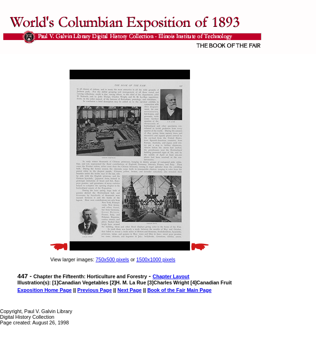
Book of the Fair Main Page (179, 290)
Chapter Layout (171, 276)
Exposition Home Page (44, 290)
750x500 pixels (112, 259)
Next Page (130, 290)
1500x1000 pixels (155, 259)
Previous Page (94, 290)
